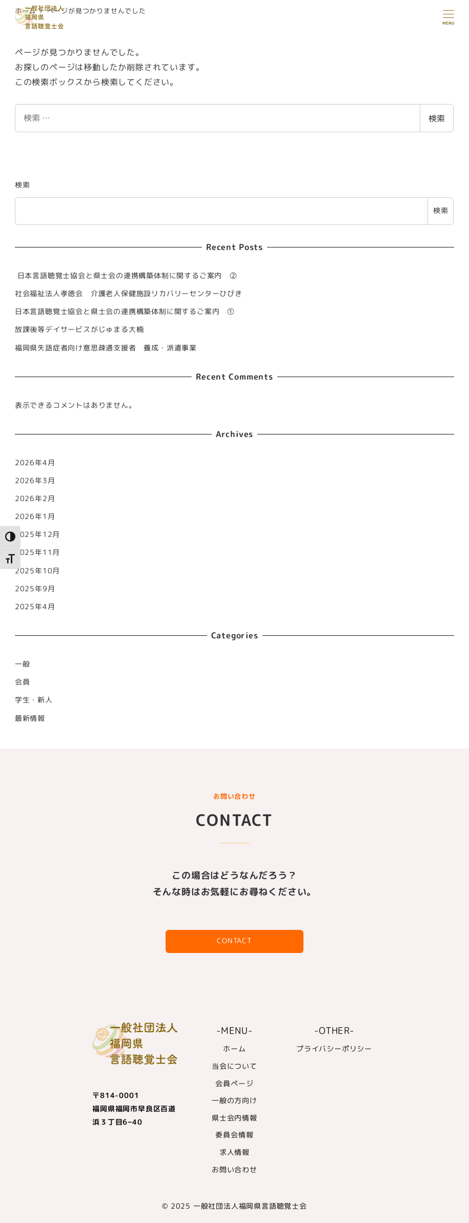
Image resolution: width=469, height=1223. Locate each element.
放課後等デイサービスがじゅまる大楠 (79, 329)
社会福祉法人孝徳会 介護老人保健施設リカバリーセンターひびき (128, 293)
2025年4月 (35, 607)
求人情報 (234, 1152)
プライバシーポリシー (334, 1049)
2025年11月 (37, 552)
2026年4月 (35, 463)
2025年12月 (37, 534)
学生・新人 (34, 700)
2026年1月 (35, 516)
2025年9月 (35, 589)
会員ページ (234, 1084)
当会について (234, 1066)
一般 (22, 664)
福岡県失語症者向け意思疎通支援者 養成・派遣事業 (110, 348)
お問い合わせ (234, 1170)
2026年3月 (35, 480)
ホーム (234, 1049)
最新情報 (30, 718)
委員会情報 (234, 1135)
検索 (437, 118)
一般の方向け (234, 1100)
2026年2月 (35, 498)
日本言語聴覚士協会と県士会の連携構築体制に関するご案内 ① (125, 311)
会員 (22, 682)
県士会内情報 (234, 1118)
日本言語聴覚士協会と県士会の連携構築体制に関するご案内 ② (126, 276)
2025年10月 (37, 571)
